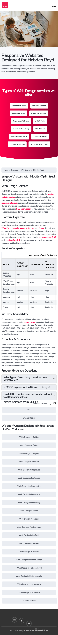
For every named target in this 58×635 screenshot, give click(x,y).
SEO (29, 409)
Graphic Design (29, 418)
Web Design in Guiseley (29, 543)
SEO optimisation (23, 209)
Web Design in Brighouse (29, 470)
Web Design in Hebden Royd (29, 568)
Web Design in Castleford (29, 478)
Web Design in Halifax (29, 551)
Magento (23, 228)
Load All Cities (29, 600)
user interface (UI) (12, 240)
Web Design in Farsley (29, 519)
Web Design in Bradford (29, 461)
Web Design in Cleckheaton (29, 486)
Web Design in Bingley (29, 453)
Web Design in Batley (29, 445)
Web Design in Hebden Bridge (29, 559)
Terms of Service (41, 631)
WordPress (6, 228)
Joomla (31, 228)
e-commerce (29, 322)
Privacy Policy (28, 631)
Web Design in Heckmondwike (29, 576)
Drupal (41, 228)
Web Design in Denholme (29, 494)
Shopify (15, 228)
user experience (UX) (47, 237)
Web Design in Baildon (29, 437)
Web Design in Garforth (29, 535)
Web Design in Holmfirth (29, 592)
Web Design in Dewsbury (29, 502)
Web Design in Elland (29, 510)
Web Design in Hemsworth (29, 584)
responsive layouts (9, 203)
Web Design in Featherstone (29, 527)
